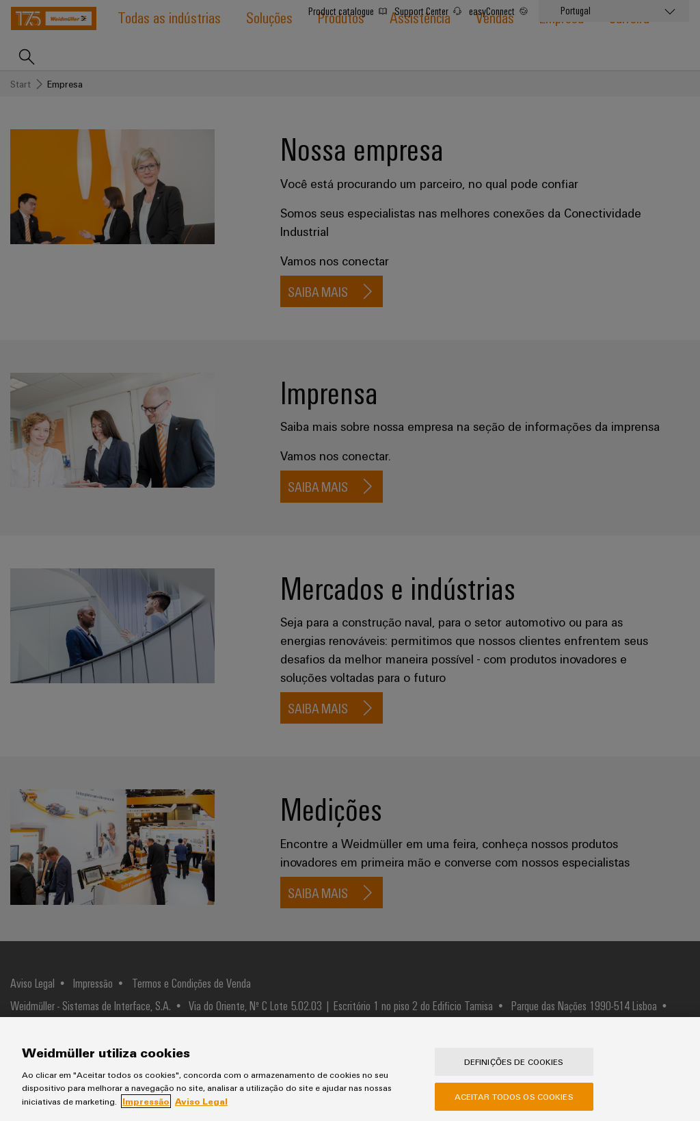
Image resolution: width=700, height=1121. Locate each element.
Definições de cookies (514, 1070)
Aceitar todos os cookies (514, 1105)
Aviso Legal (201, 1110)
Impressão (146, 1110)
